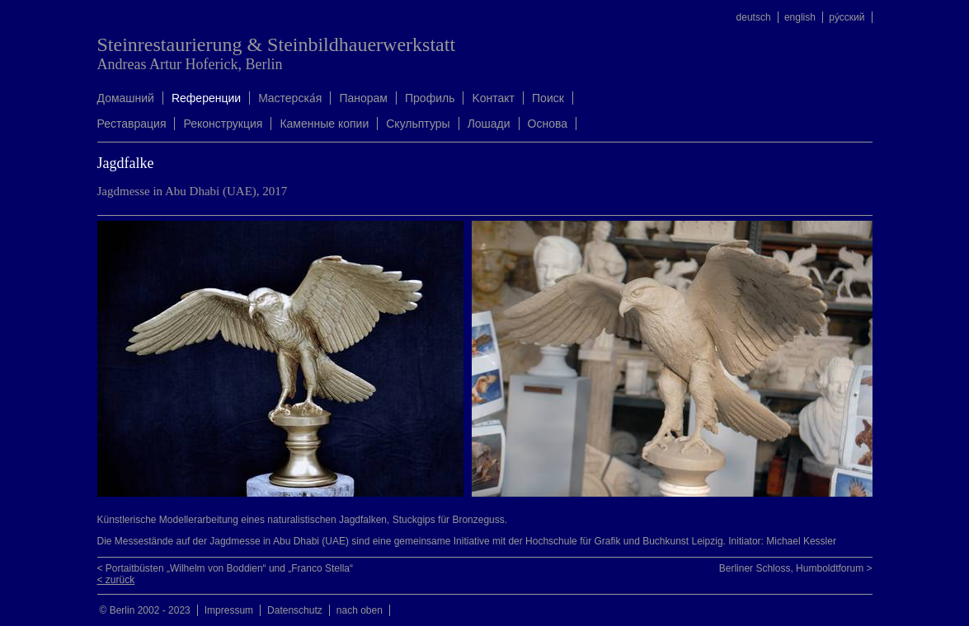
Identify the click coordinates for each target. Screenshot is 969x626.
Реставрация (132, 123)
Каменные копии (324, 123)
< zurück (116, 580)
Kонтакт (493, 98)
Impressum (229, 610)
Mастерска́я (290, 98)
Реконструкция (222, 123)
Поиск (548, 98)
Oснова (547, 123)
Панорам (363, 98)
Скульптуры (417, 123)
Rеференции (206, 98)
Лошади (489, 123)
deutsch (753, 17)
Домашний (125, 98)
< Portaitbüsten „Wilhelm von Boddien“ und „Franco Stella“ (225, 568)
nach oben (359, 610)
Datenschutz (294, 610)
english (800, 17)
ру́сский (846, 17)
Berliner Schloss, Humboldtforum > (796, 568)
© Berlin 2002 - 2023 (145, 610)
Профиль (429, 98)
